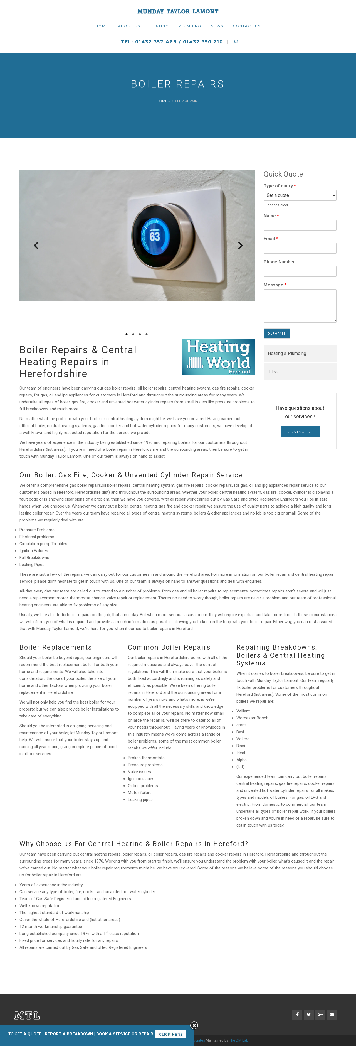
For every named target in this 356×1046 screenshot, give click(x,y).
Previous (33, 247)
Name (271, 216)
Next (238, 247)
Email (271, 238)
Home (162, 101)
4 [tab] (147, 334)
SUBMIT (277, 333)
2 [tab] (134, 334)
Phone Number (279, 261)
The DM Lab (238, 1040)
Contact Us (300, 432)
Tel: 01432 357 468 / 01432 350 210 (172, 42)
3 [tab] (141, 334)
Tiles (273, 371)
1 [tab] (127, 334)
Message (275, 285)
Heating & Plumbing (287, 353)
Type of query (280, 185)
